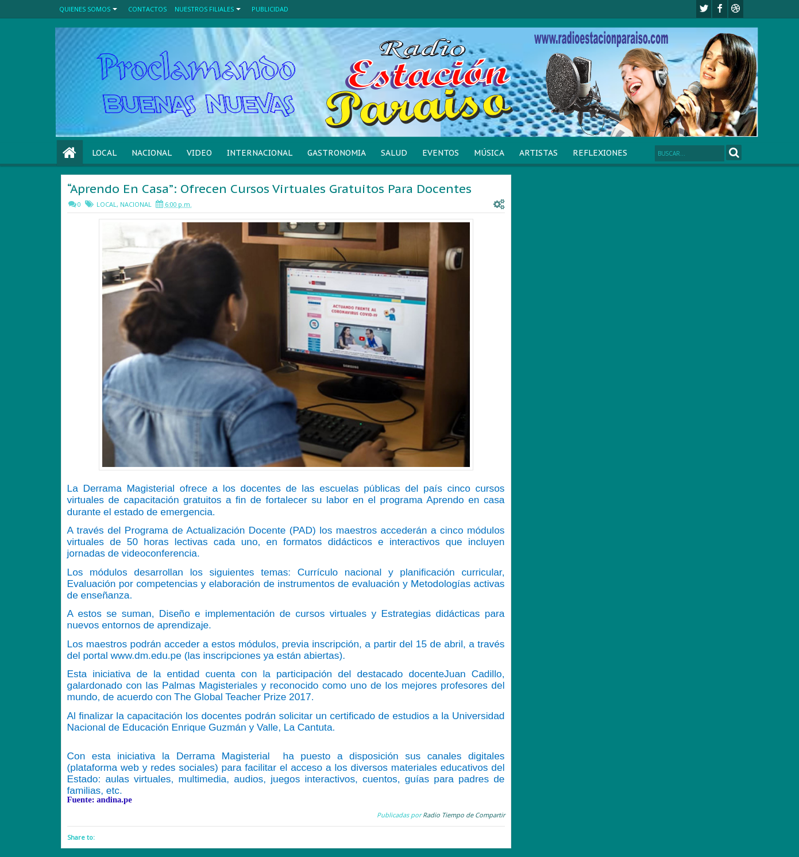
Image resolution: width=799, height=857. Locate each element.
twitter (703, 9)
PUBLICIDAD (270, 9)
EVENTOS (440, 153)
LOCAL (104, 153)
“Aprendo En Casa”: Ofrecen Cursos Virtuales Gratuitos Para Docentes (269, 188)
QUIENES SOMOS (84, 9)
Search (734, 152)
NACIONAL (152, 153)
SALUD (394, 153)
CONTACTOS (147, 9)
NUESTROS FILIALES (204, 9)
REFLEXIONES (600, 153)
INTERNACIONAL (259, 153)
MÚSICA (489, 153)
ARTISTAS (538, 153)
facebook (719, 9)
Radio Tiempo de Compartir (464, 814)
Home (70, 153)
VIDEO (199, 153)
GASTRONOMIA (336, 153)
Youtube (735, 9)
